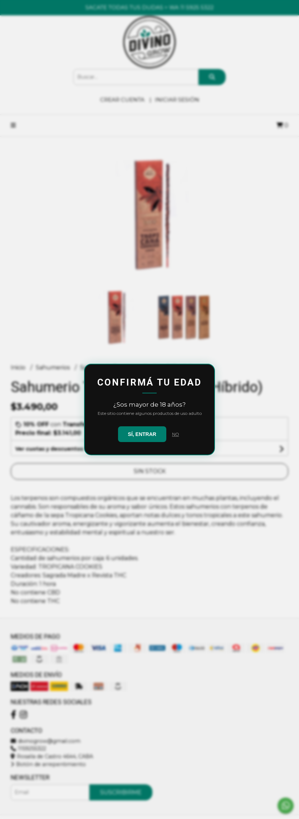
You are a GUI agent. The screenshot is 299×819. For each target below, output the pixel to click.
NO (175, 434)
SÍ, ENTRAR (142, 434)
